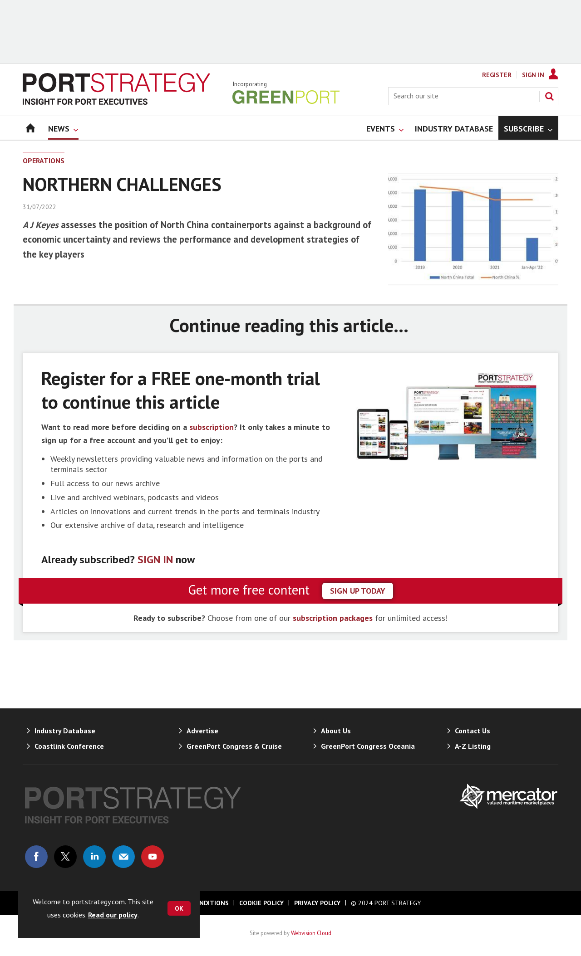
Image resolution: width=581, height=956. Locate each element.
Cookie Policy (261, 903)
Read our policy (113, 914)
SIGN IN (155, 559)
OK (179, 908)
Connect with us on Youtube (152, 856)
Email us (123, 856)
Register (497, 74)
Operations (43, 160)
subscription (211, 427)
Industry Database (64, 730)
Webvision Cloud (311, 932)
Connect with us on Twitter (65, 856)
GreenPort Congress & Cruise (234, 746)
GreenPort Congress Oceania (368, 746)
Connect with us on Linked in (94, 856)
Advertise (202, 730)
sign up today (357, 590)
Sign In (533, 74)
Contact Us (472, 730)
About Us (336, 730)
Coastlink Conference (69, 746)
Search (549, 96)
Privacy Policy (317, 903)
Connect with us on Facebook (36, 856)
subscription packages (333, 618)
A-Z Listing (473, 746)
